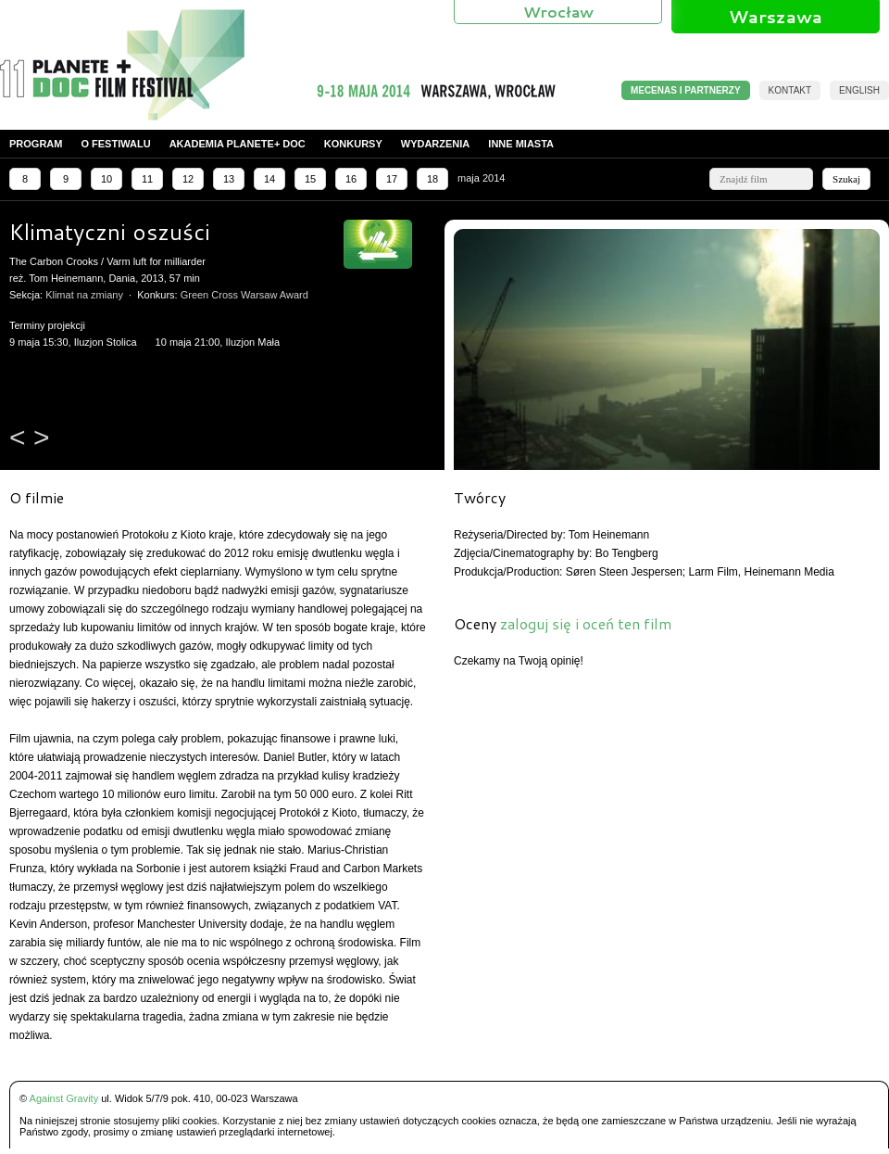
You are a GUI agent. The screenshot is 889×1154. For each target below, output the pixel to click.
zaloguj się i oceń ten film (585, 623)
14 (269, 178)
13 (228, 178)
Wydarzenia (435, 143)
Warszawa (775, 17)
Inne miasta (521, 143)
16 (351, 178)
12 (188, 178)
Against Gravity (64, 1098)
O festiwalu (115, 143)
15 (310, 178)
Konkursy (353, 143)
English (859, 90)
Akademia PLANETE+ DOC (237, 143)
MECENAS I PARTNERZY (686, 90)
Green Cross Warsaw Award (244, 294)
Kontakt (790, 90)
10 (106, 178)
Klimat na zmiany (84, 294)
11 (147, 178)
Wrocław (558, 11)
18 (432, 178)
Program (35, 143)
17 (391, 178)
